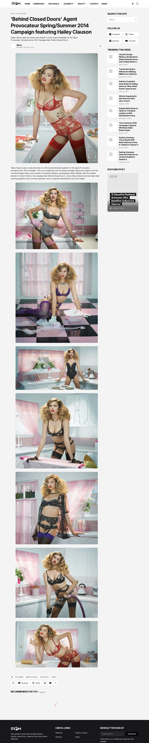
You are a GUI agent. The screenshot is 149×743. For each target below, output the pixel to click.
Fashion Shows (81, 733)
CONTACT (94, 4)
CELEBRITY (68, 4)
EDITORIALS (54, 4)
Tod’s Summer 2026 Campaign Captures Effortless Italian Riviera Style (128, 126)
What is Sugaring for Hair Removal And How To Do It (128, 98)
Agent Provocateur (31, 677)
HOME (27, 4)
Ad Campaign (21, 13)
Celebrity (58, 733)
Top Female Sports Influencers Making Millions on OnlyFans (128, 71)
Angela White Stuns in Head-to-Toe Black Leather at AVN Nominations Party (128, 112)
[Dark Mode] (132, 4)
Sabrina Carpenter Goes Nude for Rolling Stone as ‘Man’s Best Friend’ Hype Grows (128, 85)
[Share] (100, 46)
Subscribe (132, 734)
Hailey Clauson (44, 677)
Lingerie (53, 677)
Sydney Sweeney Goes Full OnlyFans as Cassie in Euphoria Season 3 (128, 155)
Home (13, 13)
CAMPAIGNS (38, 4)
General (58, 737)
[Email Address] (112, 734)
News (77, 737)
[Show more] (55, 683)
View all (42, 692)
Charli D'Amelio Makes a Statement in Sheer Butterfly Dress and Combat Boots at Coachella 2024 (128, 58)
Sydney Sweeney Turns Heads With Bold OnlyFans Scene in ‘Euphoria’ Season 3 (128, 141)
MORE (104, 4)
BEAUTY (81, 4)
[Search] (136, 4)
